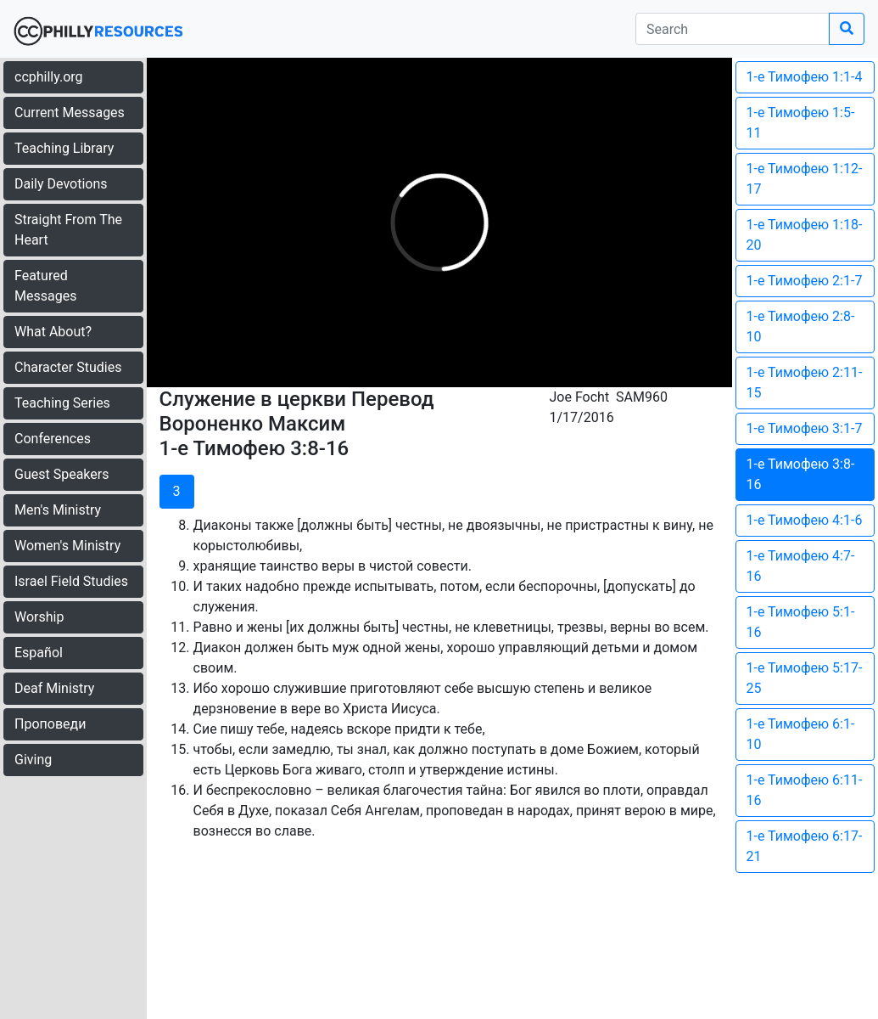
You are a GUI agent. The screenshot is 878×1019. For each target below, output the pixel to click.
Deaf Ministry (54, 688)
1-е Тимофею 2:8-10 (801, 326)
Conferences (52, 439)
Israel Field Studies (71, 581)
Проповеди (50, 724)
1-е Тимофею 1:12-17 (805, 178)
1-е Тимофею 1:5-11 (801, 122)
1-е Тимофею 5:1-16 (801, 622)
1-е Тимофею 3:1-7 (805, 428)
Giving (33, 760)
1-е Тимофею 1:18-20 (805, 235)
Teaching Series (62, 403)
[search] (732, 29)
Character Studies (67, 367)
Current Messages (69, 112)
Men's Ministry (57, 510)
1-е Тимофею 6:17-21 (805, 846)
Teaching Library (64, 148)
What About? (53, 332)
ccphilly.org (48, 77)
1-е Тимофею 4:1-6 (805, 520)
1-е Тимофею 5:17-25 (805, 678)
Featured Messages (45, 285)
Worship (39, 617)
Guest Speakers (61, 474)
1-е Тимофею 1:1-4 (805, 77)
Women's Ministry (67, 546)
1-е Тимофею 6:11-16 (805, 790)
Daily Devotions (61, 184)
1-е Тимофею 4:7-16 (801, 566)
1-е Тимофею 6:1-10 (801, 734)
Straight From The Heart (68, 229)
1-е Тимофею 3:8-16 (801, 474)
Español (38, 653)
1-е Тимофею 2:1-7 (805, 281)
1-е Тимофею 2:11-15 (805, 382)
